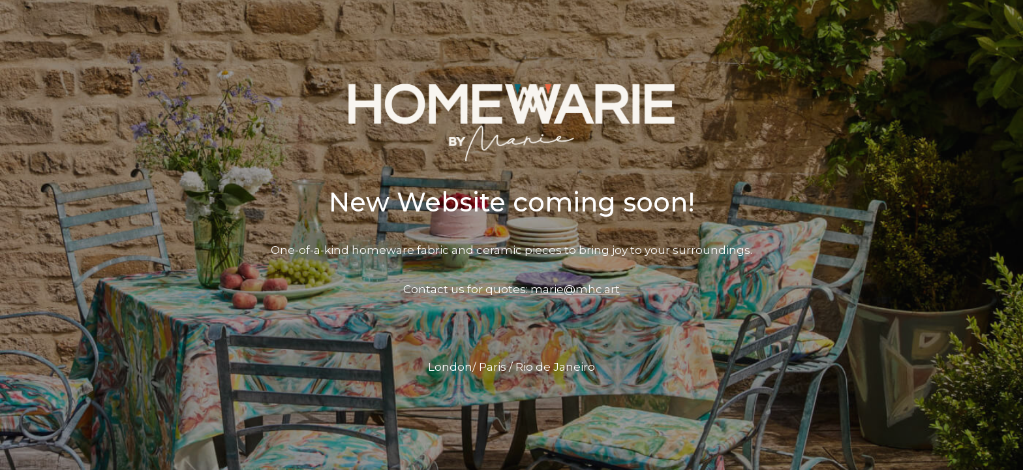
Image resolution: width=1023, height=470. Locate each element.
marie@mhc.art (575, 289)
